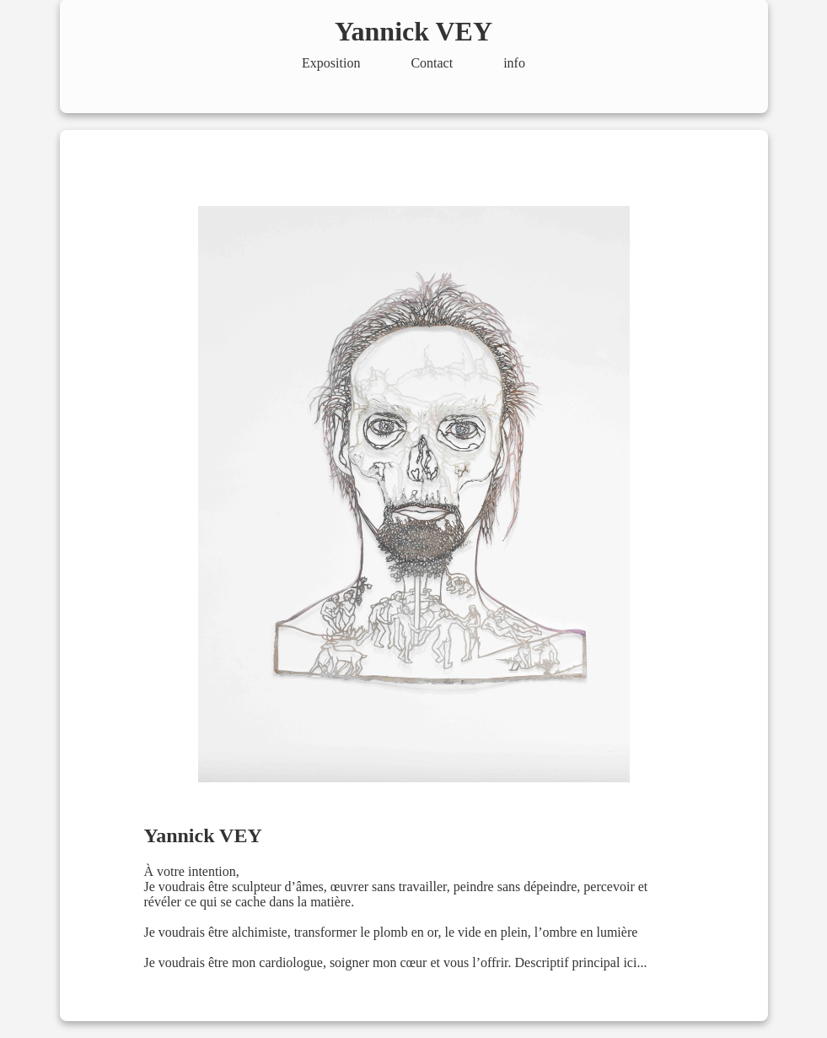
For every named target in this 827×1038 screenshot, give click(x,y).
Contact (432, 63)
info (514, 63)
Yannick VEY (413, 31)
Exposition (331, 63)
